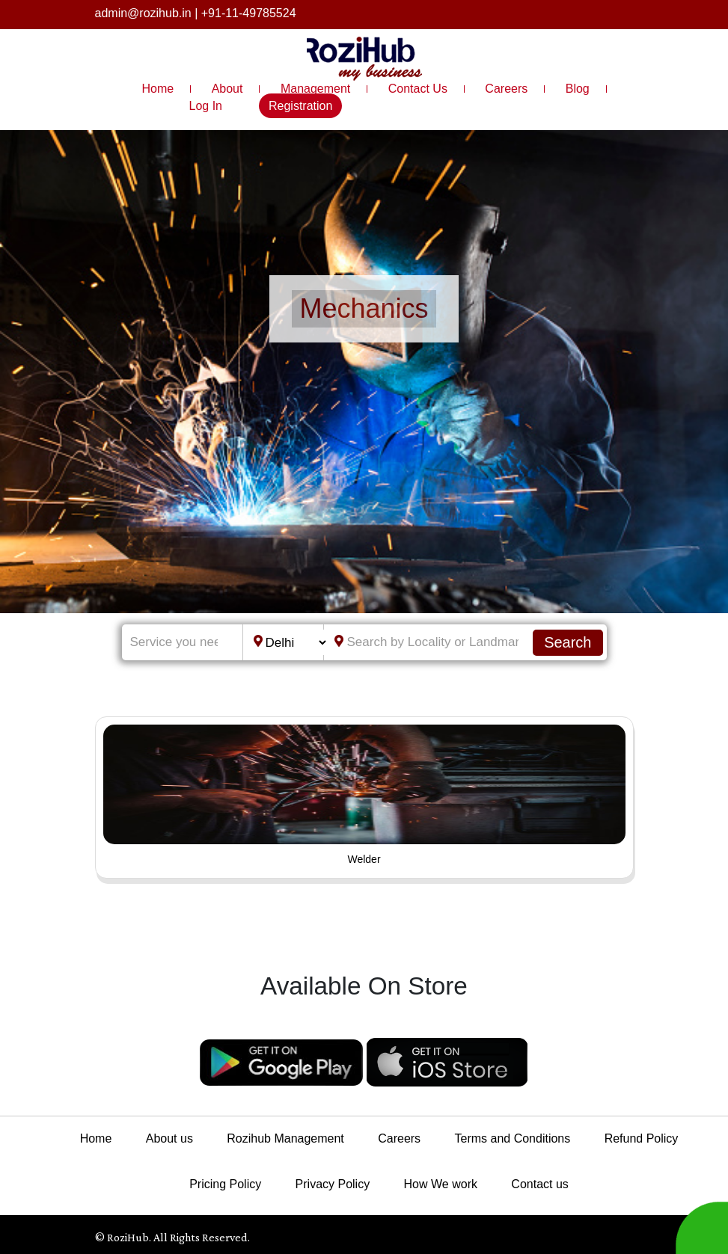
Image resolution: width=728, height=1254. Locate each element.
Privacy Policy (333, 1184)
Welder (363, 859)
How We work (440, 1184)
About (227, 88)
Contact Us (417, 88)
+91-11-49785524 (248, 13)
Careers (506, 88)
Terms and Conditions (513, 1138)
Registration (300, 105)
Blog (578, 88)
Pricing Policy (225, 1184)
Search (567, 642)
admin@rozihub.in (143, 13)
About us (169, 1138)
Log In (205, 105)
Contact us (539, 1184)
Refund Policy (642, 1138)
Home (158, 88)
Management (315, 88)
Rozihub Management (285, 1138)
